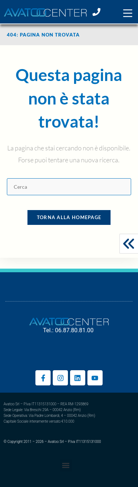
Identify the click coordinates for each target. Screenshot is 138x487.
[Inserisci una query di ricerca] (69, 186)
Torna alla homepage (69, 217)
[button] (127, 13)
